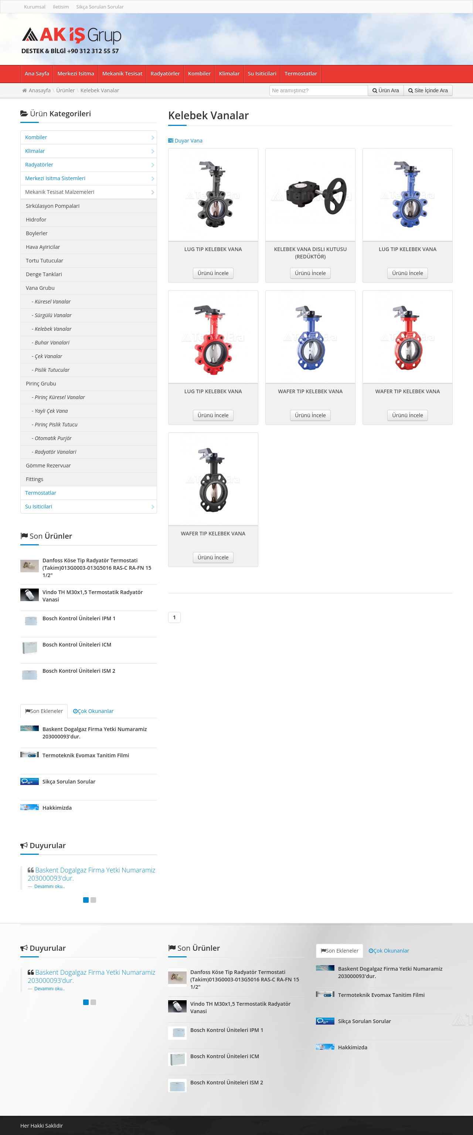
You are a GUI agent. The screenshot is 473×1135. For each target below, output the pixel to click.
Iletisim (61, 6)
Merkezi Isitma (75, 73)
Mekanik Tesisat (122, 73)
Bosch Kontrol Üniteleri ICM (77, 644)
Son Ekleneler (44, 710)
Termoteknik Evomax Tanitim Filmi (85, 755)
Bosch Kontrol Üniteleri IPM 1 (79, 618)
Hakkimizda (57, 807)
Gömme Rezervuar (48, 465)
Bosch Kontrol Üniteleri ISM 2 (78, 670)
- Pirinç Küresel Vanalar (58, 397)
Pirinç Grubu (41, 383)
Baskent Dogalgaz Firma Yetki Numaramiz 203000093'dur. (91, 873)
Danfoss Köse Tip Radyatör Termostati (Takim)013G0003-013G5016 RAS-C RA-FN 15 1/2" (96, 568)
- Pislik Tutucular (50, 369)
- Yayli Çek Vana (50, 410)
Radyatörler (165, 73)
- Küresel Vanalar (51, 301)
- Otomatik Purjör (52, 438)
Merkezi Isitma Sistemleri (89, 178)
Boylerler (37, 233)
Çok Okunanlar (93, 710)
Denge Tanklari (44, 274)
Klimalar (229, 73)
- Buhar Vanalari (50, 342)
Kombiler (199, 73)
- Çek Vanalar (47, 356)
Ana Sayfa (37, 73)
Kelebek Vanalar (100, 90)
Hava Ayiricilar (43, 246)
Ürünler (65, 90)
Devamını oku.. (49, 886)
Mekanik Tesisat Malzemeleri (89, 191)
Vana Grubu (40, 287)
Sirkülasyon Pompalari (52, 205)
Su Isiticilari (262, 73)
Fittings (34, 479)
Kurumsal (34, 6)
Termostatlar (301, 73)
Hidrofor (36, 219)
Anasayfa (40, 90)
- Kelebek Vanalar (51, 328)
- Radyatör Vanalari (54, 451)
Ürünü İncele (213, 273)
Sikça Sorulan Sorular (100, 6)
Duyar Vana (185, 140)
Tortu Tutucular (44, 260)
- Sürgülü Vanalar (52, 315)
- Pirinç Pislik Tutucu (55, 424)
